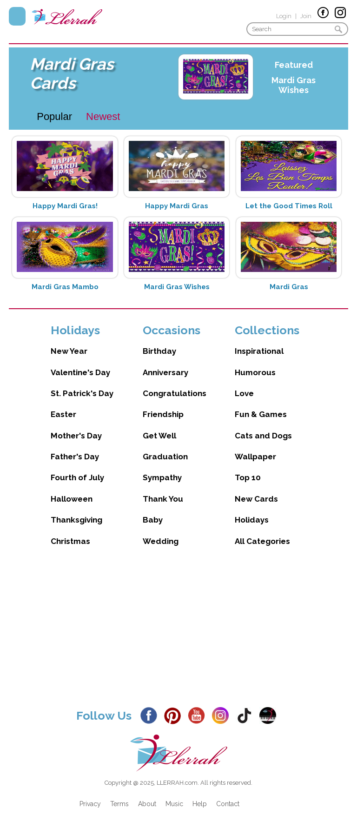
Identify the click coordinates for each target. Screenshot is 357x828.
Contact (227, 804)
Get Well (159, 435)
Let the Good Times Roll (288, 206)
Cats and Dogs (263, 435)
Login (283, 16)
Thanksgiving (76, 519)
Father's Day (75, 456)
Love (244, 393)
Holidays (252, 519)
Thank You (163, 498)
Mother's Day (76, 435)
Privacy (90, 804)
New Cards (256, 498)
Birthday (159, 351)
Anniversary (165, 372)
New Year (69, 351)
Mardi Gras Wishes (293, 85)
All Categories (262, 541)
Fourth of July (77, 477)
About (147, 804)
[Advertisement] (178, 635)
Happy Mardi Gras (176, 206)
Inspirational (259, 351)
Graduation (165, 456)
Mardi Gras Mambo (65, 287)
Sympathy (162, 477)
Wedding (160, 541)
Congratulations (174, 393)
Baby (153, 519)
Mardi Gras (289, 287)
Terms (119, 804)
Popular (54, 116)
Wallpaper (255, 456)
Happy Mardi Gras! (65, 206)
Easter (63, 414)
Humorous (255, 372)
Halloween (72, 498)
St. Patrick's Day (82, 393)
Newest (103, 116)
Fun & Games (261, 414)
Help (199, 804)
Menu (17, 16)
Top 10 (248, 477)
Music (174, 804)
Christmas (70, 541)
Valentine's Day (80, 372)
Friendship (163, 414)
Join (305, 16)
